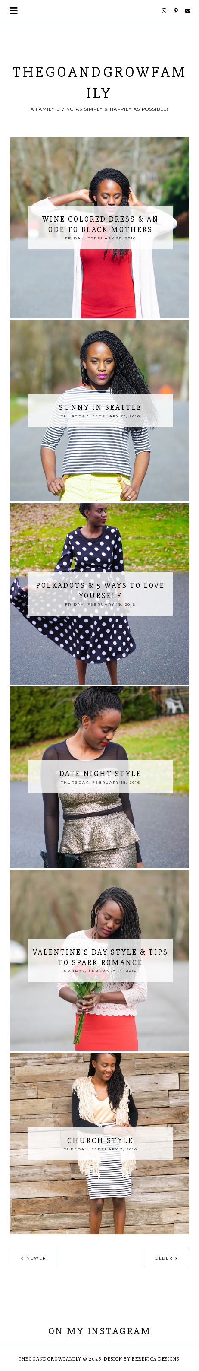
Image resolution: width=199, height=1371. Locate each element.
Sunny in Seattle (100, 407)
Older (164, 1258)
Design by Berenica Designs (141, 1359)
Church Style (100, 1140)
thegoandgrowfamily (50, 1359)
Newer (36, 1258)
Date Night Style (100, 773)
